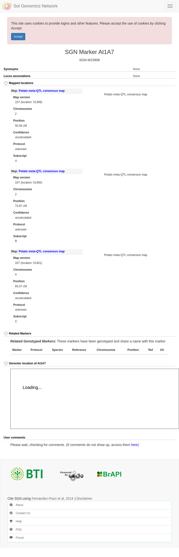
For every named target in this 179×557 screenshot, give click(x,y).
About (16, 505)
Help (16, 521)
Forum (17, 537)
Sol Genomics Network (35, 6)
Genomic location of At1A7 (25, 363)
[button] (166, 83)
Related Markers (17, 333)
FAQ (15, 529)
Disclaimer (84, 498)
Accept (18, 36)
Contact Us (20, 513)
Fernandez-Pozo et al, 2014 (52, 498)
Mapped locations (18, 83)
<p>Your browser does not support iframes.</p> (94, 399)
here (134, 445)
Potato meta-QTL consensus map (42, 90)
